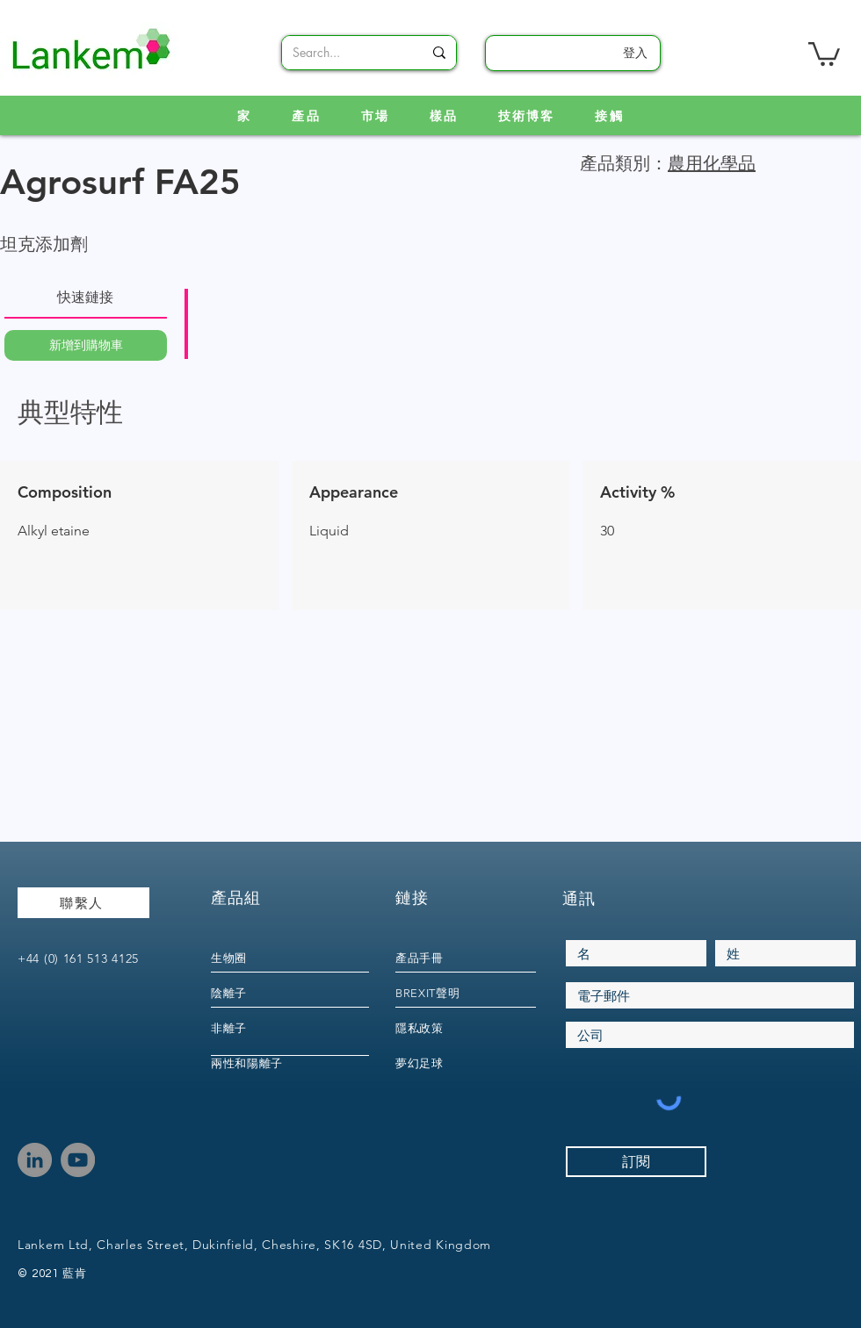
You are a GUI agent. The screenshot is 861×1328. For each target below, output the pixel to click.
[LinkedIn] (35, 1160)
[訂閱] (636, 1161)
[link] (824, 52)
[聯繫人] (83, 902)
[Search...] (344, 52)
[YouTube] (78, 1160)
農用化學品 (712, 163)
